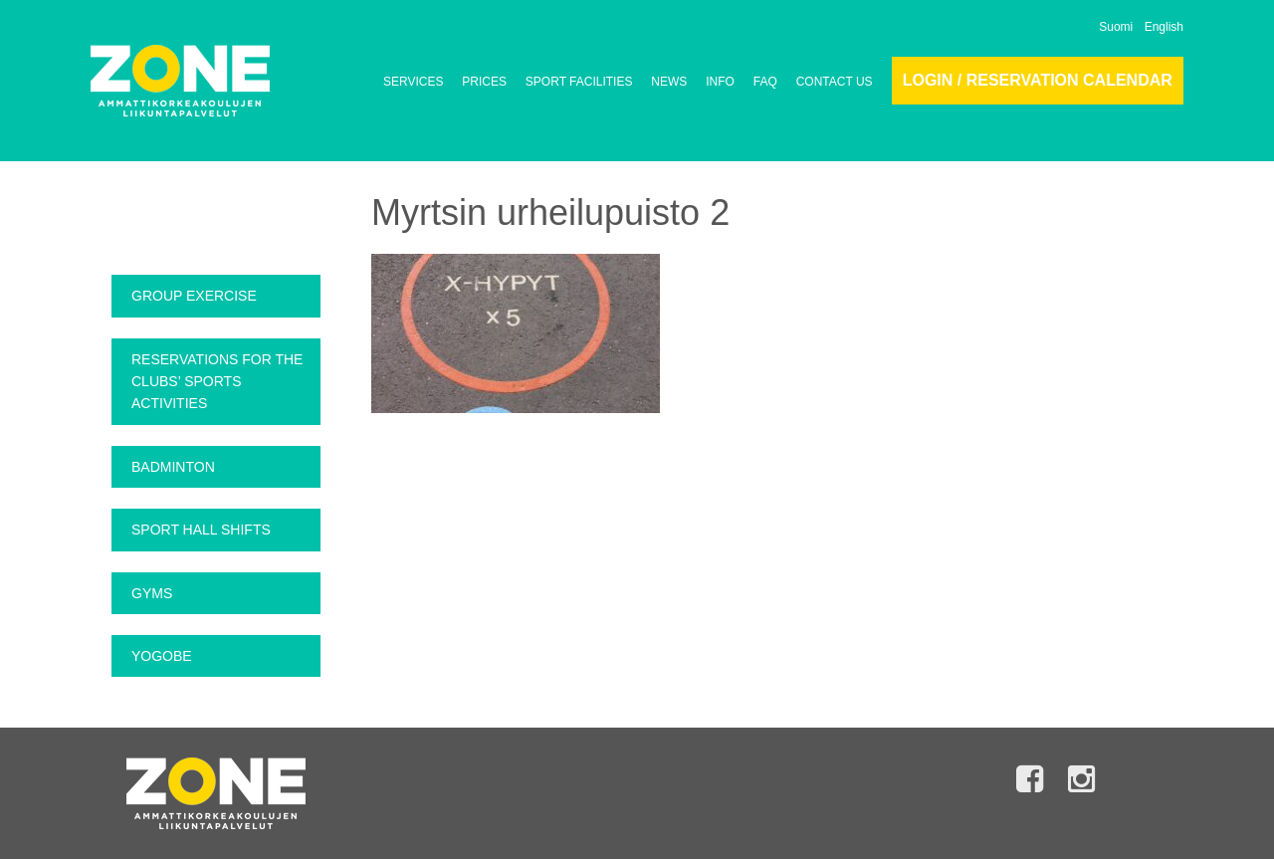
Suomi (1116, 27)
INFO (720, 82)
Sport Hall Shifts (201, 529)
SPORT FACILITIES (579, 82)
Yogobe (161, 656)
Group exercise (194, 296)
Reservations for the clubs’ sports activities (217, 381)
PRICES (484, 82)
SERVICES (413, 82)
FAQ (765, 82)
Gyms (151, 593)
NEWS (669, 82)
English (1164, 27)
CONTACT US (834, 82)
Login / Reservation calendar (1037, 80)
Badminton (173, 467)
